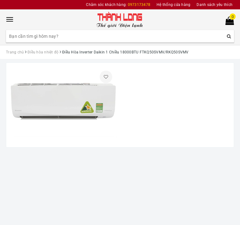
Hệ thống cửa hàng (173, 4)
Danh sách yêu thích (214, 4)
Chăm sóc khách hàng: (118, 4)
